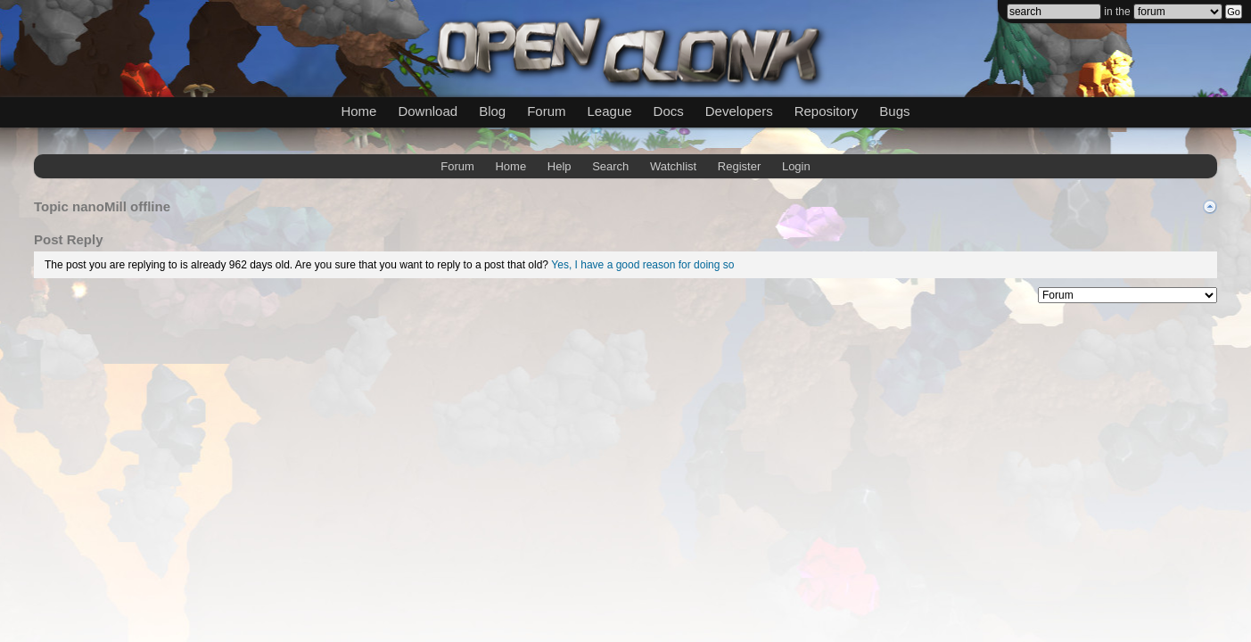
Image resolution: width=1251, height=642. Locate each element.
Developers (739, 111)
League (610, 111)
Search (610, 166)
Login (796, 166)
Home (358, 111)
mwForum (486, 292)
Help (559, 166)
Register (739, 166)
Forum (546, 111)
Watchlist (673, 166)
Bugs (894, 111)
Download (427, 111)
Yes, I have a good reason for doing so (642, 265)
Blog (492, 111)
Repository (826, 111)
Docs (669, 111)
